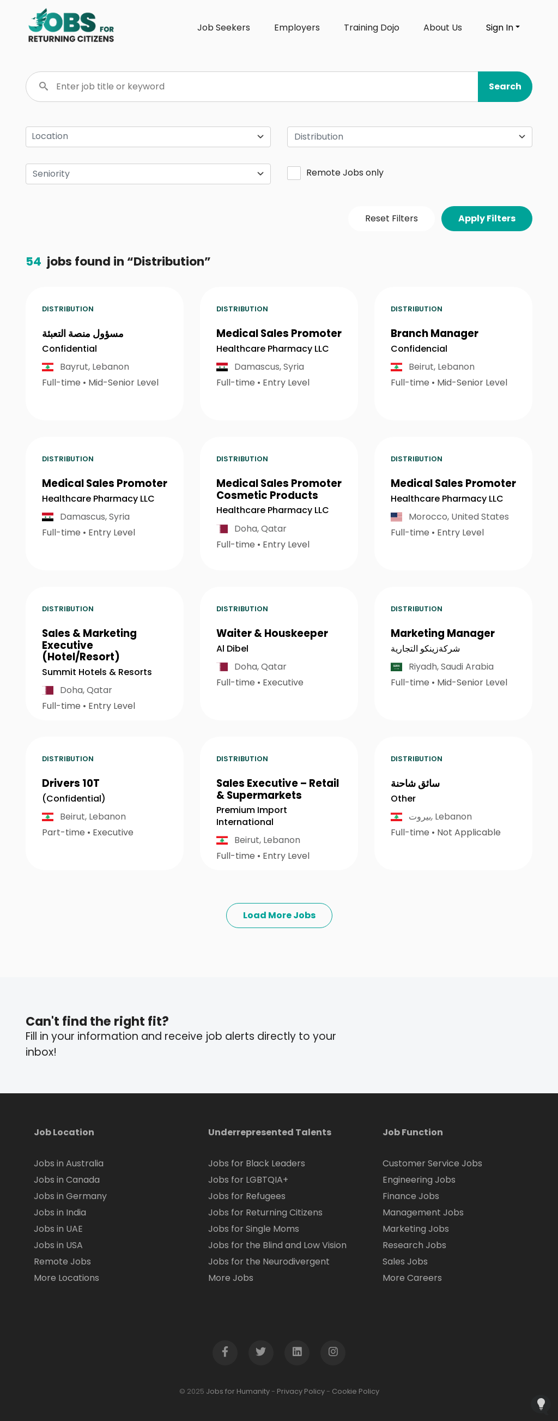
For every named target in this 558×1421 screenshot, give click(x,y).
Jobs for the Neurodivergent (269, 1261)
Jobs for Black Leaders (256, 1163)
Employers (297, 27)
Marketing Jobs (416, 1229)
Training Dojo (371, 27)
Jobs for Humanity (238, 1391)
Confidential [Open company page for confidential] (69, 348)
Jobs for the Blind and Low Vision (277, 1245)
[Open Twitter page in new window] (261, 1352)
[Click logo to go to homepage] (72, 27)
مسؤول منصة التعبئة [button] (83, 333)
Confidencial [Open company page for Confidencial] (419, 348)
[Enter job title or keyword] (279, 86)
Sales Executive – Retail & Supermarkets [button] (277, 789)
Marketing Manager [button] (443, 633)
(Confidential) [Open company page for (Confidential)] (74, 798)
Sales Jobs (405, 1261)
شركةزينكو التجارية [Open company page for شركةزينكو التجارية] (425, 648)
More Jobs (230, 1278)
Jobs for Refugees (247, 1196)
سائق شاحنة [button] (415, 783)
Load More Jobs (279, 915)
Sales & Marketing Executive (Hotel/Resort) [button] (89, 645)
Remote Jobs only (335, 172)
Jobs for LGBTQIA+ (248, 1179)
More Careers (412, 1278)
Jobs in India (60, 1212)
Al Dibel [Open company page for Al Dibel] (232, 648)
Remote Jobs (62, 1261)
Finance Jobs (411, 1196)
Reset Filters (391, 218)
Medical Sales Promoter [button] (279, 333)
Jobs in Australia (69, 1163)
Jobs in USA (58, 1245)
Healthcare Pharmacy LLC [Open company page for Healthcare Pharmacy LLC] (272, 348)
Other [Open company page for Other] (403, 798)
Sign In (499, 27)
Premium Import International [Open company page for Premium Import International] (251, 816)
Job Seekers (223, 27)
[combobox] (409, 137)
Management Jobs (423, 1212)
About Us (442, 27)
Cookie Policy (355, 1391)
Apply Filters (486, 218)
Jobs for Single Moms (253, 1229)
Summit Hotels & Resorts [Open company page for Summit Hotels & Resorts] (97, 672)
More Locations (66, 1278)
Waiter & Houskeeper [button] (272, 633)
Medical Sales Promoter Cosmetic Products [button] (279, 489)
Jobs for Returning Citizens (265, 1212)
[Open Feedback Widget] (540, 1405)
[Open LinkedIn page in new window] (297, 1352)
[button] (505, 86)
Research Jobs (414, 1245)
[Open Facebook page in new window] (225, 1352)
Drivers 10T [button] (71, 783)
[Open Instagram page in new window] (332, 1352)
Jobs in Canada (67, 1179)
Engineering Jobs (419, 1179)
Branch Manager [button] (434, 333)
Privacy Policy (301, 1391)
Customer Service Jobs (432, 1163)
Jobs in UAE (58, 1229)
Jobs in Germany (70, 1196)
